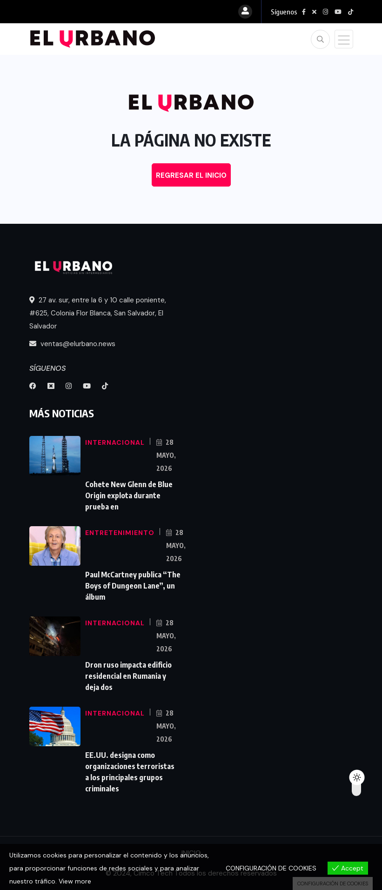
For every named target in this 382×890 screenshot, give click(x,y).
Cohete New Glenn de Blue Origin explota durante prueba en (129, 495)
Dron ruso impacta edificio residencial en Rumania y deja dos (128, 676)
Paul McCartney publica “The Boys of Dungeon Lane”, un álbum (133, 586)
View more (75, 881)
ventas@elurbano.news (72, 343)
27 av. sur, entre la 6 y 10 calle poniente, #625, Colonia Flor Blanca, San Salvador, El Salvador (97, 313)
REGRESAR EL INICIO (191, 175)
